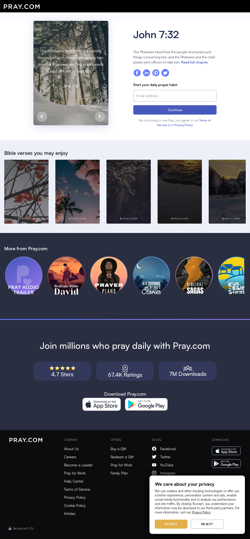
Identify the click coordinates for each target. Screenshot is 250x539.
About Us (71, 449)
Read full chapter (194, 62)
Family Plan (119, 473)
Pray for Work (75, 473)
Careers (70, 457)
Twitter (161, 457)
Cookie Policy (75, 505)
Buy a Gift (118, 449)
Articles (69, 513)
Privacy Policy (183, 125)
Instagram (163, 473)
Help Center (73, 481)
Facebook (164, 449)
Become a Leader (78, 465)
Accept (171, 524)
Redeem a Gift (122, 457)
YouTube (162, 465)
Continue (175, 110)
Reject (207, 524)
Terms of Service (77, 489)
